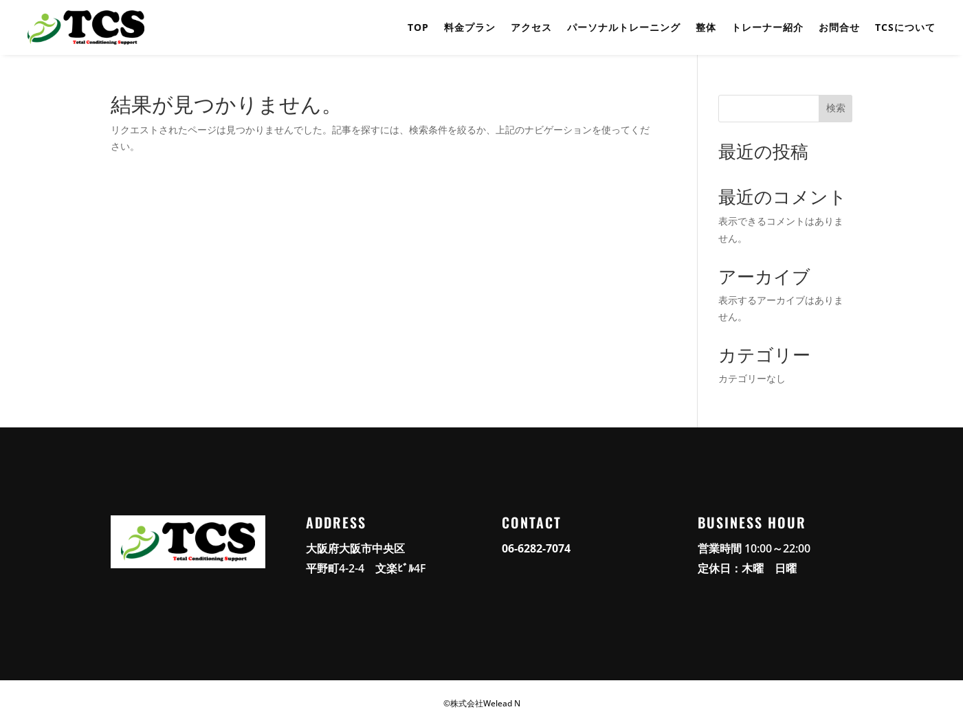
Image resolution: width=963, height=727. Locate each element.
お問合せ (839, 27)
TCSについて (905, 27)
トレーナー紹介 (767, 27)
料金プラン (470, 27)
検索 (835, 107)
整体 (706, 27)
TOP (418, 27)
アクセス (531, 27)
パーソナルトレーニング (623, 27)
